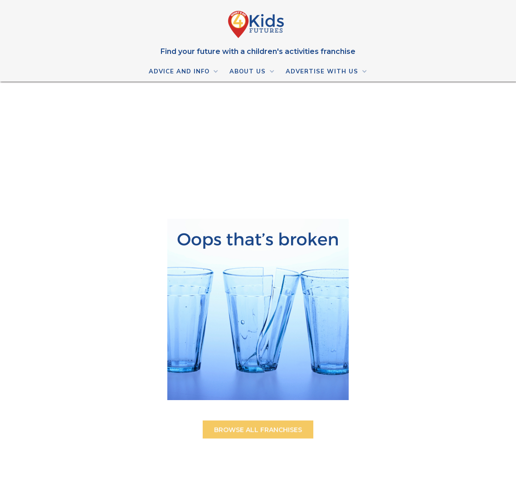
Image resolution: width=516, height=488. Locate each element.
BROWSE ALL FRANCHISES (258, 432)
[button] (183, 71)
